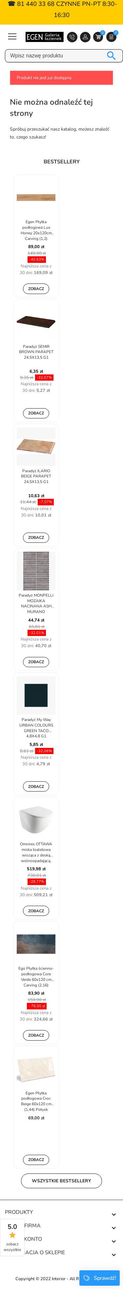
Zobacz (36, 288)
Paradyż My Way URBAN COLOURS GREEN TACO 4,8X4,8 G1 (36, 728)
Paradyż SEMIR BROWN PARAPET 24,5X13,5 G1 (36, 352)
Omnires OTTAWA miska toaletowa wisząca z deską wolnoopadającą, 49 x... (36, 852)
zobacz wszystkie (12, 1246)
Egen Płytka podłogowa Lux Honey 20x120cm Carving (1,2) (36, 230)
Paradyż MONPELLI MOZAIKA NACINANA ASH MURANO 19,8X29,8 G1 (36, 604)
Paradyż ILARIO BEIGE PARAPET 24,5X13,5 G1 (36, 476)
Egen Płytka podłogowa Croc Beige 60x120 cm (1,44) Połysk (36, 1101)
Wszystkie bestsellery (61, 1181)
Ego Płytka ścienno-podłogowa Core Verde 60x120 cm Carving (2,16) (36, 976)
